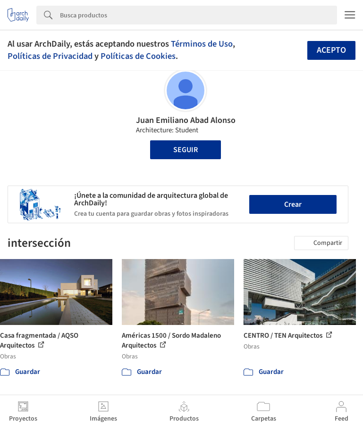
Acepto (331, 50)
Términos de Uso (202, 44)
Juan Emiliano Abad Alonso (186, 120)
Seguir (185, 150)
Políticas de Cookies (138, 56)
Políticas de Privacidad (50, 56)
